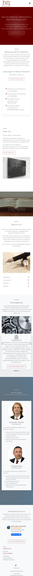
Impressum (16, 568)
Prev (2, 344)
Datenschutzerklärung (16, 571)
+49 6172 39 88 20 (7, 553)
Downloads (16, 573)
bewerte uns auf (16, 534)
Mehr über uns (9, 152)
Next (30, 344)
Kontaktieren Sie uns (16, 33)
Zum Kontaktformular (16, 541)
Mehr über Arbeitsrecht (16, 366)
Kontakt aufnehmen (16, 79)
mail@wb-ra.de (7, 548)
